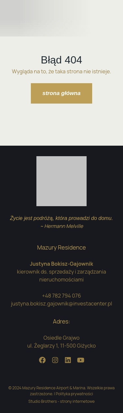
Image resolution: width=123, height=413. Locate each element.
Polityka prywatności (74, 394)
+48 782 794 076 (61, 295)
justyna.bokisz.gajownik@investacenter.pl (61, 303)
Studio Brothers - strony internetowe (62, 401)
